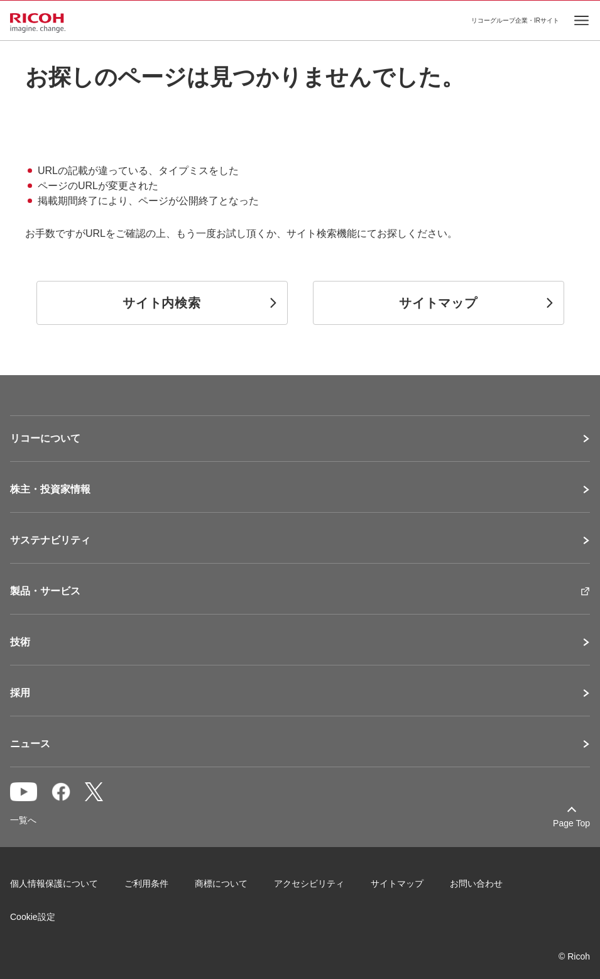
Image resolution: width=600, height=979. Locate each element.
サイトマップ (397, 883)
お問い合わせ (476, 883)
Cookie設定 (32, 917)
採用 (20, 693)
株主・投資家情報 (50, 489)
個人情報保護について (54, 883)
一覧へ (23, 820)
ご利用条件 (146, 883)
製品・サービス (45, 591)
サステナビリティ (50, 540)
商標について (221, 883)
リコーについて (45, 439)
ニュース (30, 744)
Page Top (571, 823)
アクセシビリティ (309, 883)
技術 (20, 642)
